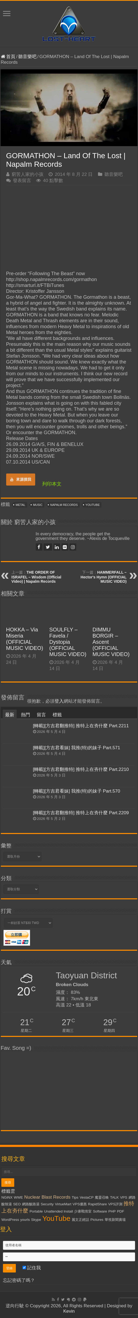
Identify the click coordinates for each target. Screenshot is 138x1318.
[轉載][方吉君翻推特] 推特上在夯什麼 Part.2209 (81, 812)
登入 (59, 701)
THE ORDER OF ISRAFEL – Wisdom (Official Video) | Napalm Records (36, 577)
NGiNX (6, 1197)
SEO (17, 1204)
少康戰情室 (83, 1211)
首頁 (8, 56)
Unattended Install (58, 1211)
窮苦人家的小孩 (27, 174)
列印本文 (51, 484)
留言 (41, 714)
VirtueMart (63, 1204)
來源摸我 (20, 479)
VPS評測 (115, 1204)
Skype (36, 1220)
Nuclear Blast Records (47, 1197)
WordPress (10, 1220)
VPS (123, 1197)
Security (47, 1204)
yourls (25, 1220)
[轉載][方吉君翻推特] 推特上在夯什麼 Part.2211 (81, 725)
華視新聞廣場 (115, 1220)
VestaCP (87, 1197)
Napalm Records (64, 504)
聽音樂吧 (27, 56)
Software (100, 1211)
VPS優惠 (79, 1204)
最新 (9, 714)
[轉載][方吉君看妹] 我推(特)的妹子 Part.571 (76, 747)
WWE (18, 1197)
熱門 (25, 714)
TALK (114, 1197)
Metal (20, 504)
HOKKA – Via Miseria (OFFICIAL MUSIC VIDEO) (24, 639)
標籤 (57, 714)
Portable (36, 1211)
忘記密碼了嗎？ (19, 1280)
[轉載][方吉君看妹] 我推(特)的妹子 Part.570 (76, 791)
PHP (112, 1211)
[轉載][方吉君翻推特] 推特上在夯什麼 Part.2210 (81, 769)
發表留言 (22, 180)
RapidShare (97, 1204)
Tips (75, 1197)
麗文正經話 (80, 1220)
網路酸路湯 (30, 1204)
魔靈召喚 (102, 1197)
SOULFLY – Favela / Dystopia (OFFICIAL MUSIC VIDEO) (67, 642)
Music (37, 504)
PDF (120, 1211)
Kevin (69, 1311)
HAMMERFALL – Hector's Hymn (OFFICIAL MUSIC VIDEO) (103, 577)
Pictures (96, 1220)
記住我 (32, 1267)
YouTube (92, 504)
